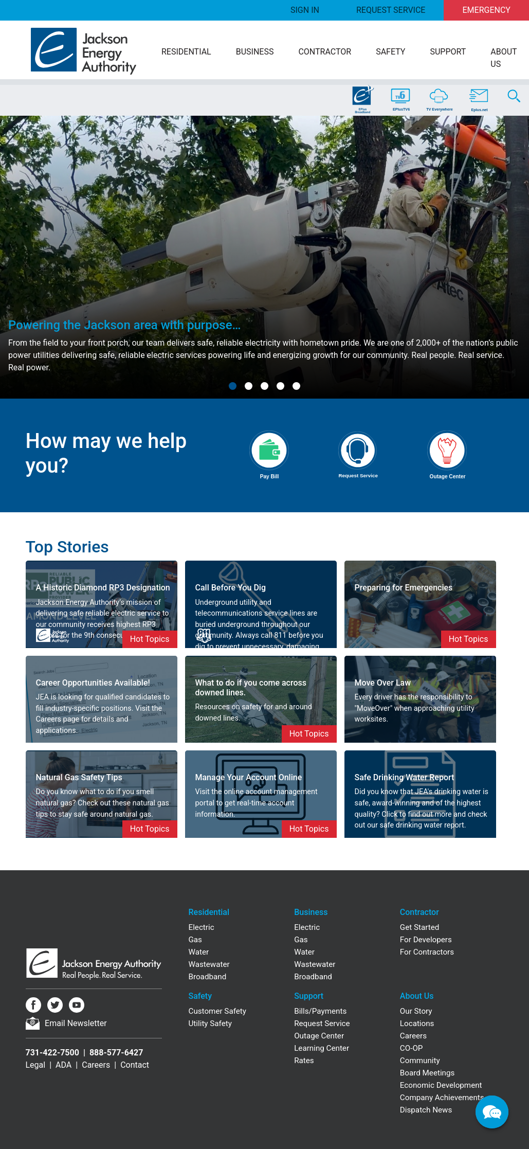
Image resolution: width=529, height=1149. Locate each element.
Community (420, 1060)
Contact (134, 1065)
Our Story (416, 1011)
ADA (63, 1065)
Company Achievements (442, 1097)
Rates (304, 1060)
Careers (96, 1065)
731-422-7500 (52, 1052)
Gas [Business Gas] (300, 939)
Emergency (486, 10)
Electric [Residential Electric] (201, 927)
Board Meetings (427, 1073)
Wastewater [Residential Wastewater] (209, 964)
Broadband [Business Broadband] (313, 976)
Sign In (304, 10)
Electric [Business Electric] (307, 927)
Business (255, 52)
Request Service (390, 10)
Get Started (420, 927)
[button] (232, 386)
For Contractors (427, 952)
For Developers (426, 939)
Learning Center (321, 1048)
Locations (417, 1023)
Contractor (324, 52)
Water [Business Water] (304, 952)
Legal (36, 1065)
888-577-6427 (116, 1052)
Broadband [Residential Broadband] (208, 976)
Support (448, 52)
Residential (186, 52)
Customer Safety (217, 1011)
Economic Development (441, 1085)
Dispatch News (426, 1110)
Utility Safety (210, 1023)
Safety (390, 52)
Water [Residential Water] (199, 952)
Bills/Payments (320, 1011)
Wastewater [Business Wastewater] (314, 964)
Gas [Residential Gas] (195, 939)
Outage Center (319, 1035)
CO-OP (411, 1048)
